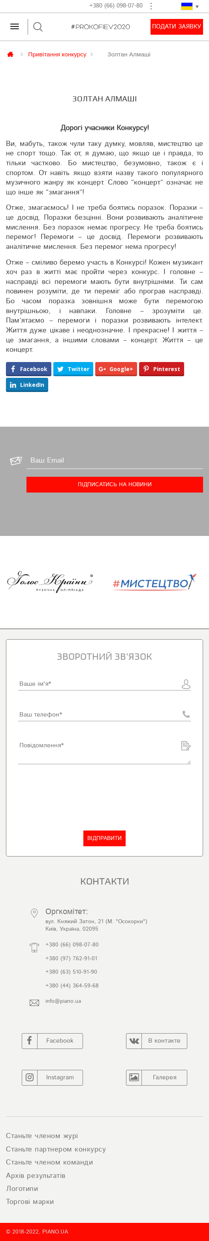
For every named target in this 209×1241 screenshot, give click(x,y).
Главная (11, 53)
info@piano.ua (63, 1001)
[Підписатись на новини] (114, 485)
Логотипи (22, 1188)
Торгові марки (30, 1202)
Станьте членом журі (42, 1136)
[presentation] (78, 797)
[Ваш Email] (114, 461)
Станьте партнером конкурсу (56, 1149)
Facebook (48, 1041)
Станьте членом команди (49, 1162)
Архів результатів (36, 1175)
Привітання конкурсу (57, 54)
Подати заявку (176, 27)
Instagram (48, 1077)
